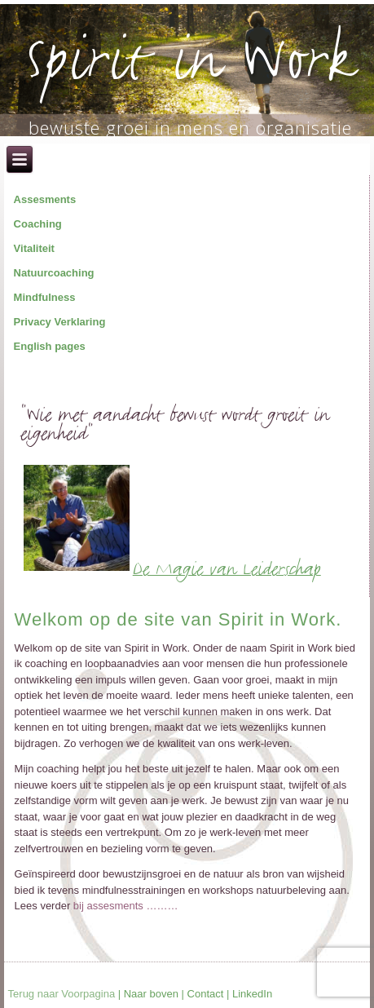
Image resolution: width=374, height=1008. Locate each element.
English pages (50, 346)
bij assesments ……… (124, 906)
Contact (205, 994)
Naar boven (151, 994)
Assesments (45, 199)
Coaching (38, 224)
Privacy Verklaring (60, 322)
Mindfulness (45, 297)
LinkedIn (252, 994)
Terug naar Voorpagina (62, 994)
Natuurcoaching (54, 273)
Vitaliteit (34, 248)
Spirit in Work (189, 67)
